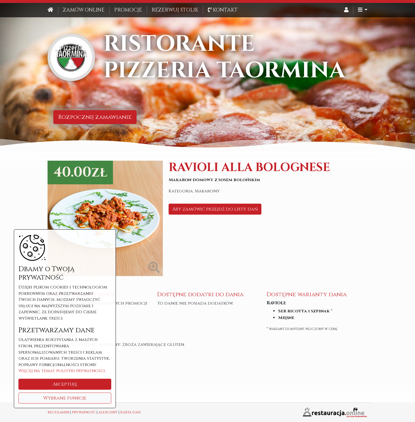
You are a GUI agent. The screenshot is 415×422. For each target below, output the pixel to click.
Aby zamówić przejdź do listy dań (215, 209)
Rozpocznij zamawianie (95, 117)
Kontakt (223, 10)
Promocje (128, 10)
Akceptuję (65, 384)
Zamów (84, 10)
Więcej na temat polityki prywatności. (62, 371)
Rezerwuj (175, 10)
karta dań (130, 412)
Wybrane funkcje (64, 398)
